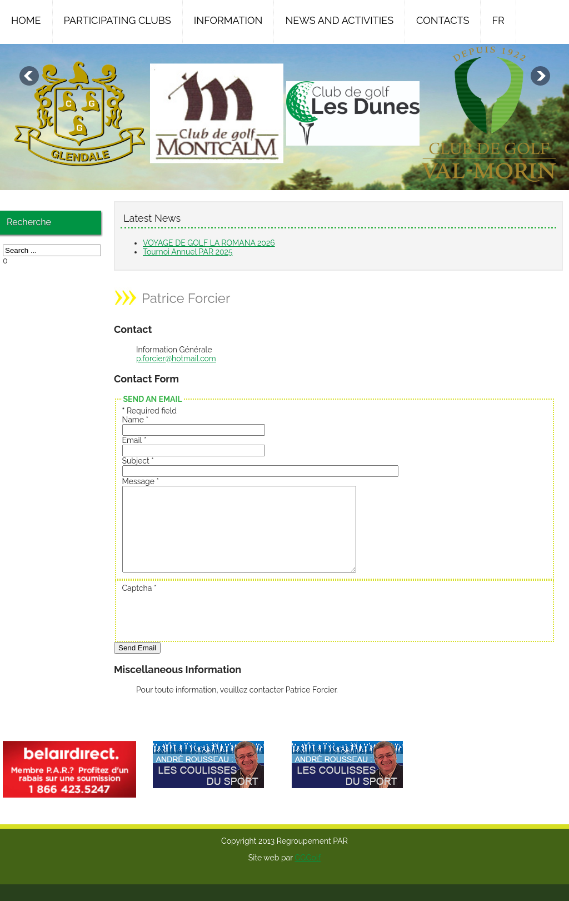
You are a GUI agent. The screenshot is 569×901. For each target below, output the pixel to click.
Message (140, 481)
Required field (149, 410)
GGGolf (308, 874)
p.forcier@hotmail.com (176, 358)
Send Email (137, 664)
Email (134, 440)
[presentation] (206, 631)
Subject (138, 460)
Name (135, 419)
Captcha (139, 604)
